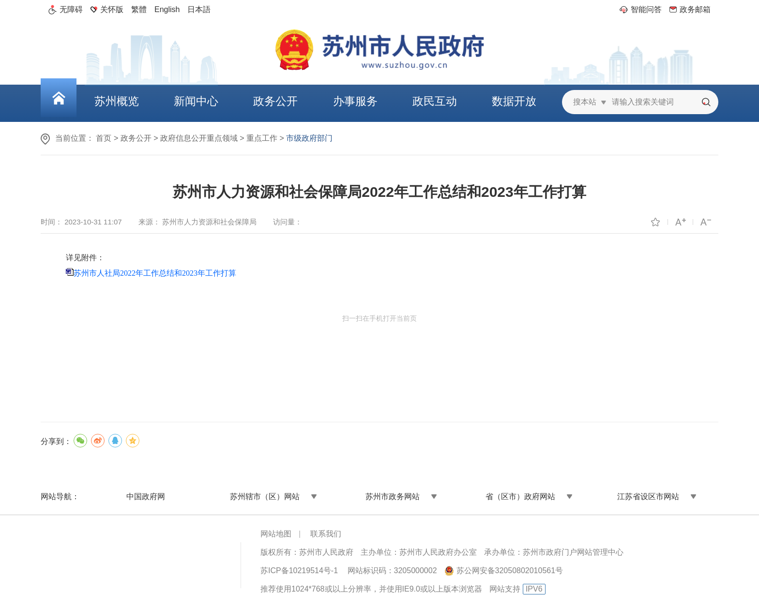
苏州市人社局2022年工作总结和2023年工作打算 (155, 273)
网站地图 (275, 534)
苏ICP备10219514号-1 (299, 570)
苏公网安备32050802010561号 (509, 570)
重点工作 (261, 138)
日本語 (199, 9)
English (167, 9)
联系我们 (325, 534)
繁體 (139, 9)
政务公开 (136, 138)
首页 (103, 138)
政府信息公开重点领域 (199, 138)
